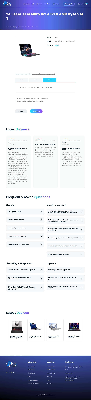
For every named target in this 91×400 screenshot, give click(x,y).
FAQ (33, 4)
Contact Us (31, 369)
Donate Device (51, 373)
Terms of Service (32, 380)
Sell (11, 27)
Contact (47, 4)
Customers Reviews (33, 384)
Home (7, 27)
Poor (21, 80)
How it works (56, 4)
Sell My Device (51, 369)
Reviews (39, 4)
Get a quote (69, 4)
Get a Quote (31, 366)
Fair (35, 80)
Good (49, 80)
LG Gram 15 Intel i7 (40, 141)
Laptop (15, 27)
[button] (84, 330)
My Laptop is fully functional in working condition (45, 101)
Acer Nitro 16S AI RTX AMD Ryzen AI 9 (43, 74)
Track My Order (51, 366)
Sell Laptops (31, 373)
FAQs (48, 380)
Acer (19, 27)
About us (26, 4)
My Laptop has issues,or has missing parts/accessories (45, 98)
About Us (49, 376)
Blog (29, 376)
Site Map (49, 384)
